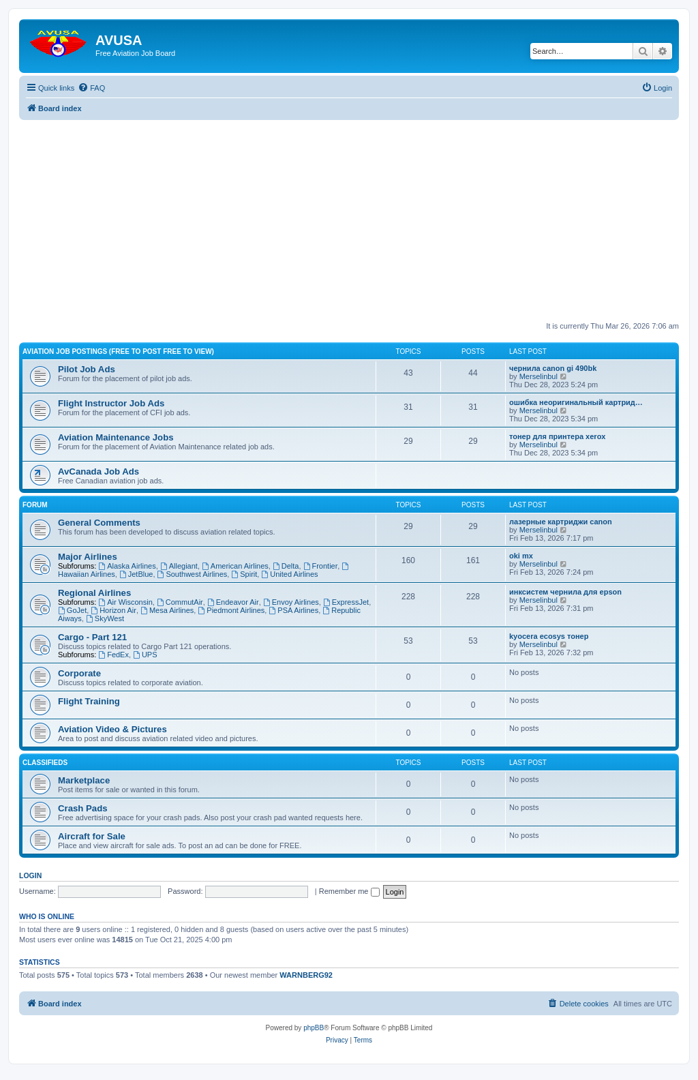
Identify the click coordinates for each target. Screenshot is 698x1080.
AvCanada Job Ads (98, 471)
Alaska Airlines (126, 566)
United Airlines (289, 574)
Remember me (349, 891)
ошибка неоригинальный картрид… (576, 402)
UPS (145, 654)
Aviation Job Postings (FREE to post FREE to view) (118, 351)
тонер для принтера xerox (557, 436)
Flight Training (89, 701)
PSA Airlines (293, 610)
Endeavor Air (233, 602)
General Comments (99, 523)
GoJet (72, 610)
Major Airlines (87, 557)
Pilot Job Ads (86, 369)
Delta (286, 566)
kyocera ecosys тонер (548, 636)
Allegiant (179, 566)
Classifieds (44, 762)
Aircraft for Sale (91, 836)
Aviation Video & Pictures (112, 729)
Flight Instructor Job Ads (111, 403)
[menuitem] (91, 88)
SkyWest (105, 618)
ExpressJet (346, 602)
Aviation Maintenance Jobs (116, 437)
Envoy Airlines (291, 602)
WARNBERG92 (306, 975)
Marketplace (84, 780)
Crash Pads (83, 808)
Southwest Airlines (192, 574)
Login (30, 875)
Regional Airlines (94, 593)
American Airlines (235, 566)
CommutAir (180, 602)
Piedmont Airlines (231, 610)
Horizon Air (113, 610)
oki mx (521, 556)
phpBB (313, 1028)
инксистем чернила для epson (565, 592)
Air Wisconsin (125, 602)
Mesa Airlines (167, 610)
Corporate (79, 673)
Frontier (320, 566)
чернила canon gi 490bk (552, 368)
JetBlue (136, 574)
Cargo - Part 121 (92, 637)
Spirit (244, 574)
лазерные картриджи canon (560, 522)
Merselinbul (538, 376)
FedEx (113, 654)
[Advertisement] (349, 215)
